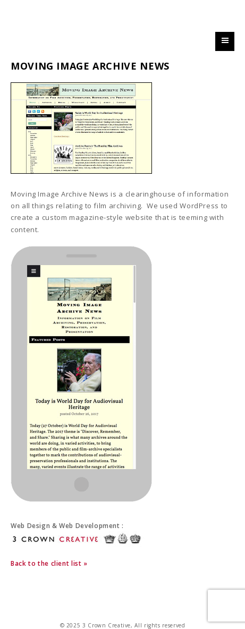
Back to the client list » (49, 563)
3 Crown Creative (89, 19)
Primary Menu (224, 50)
